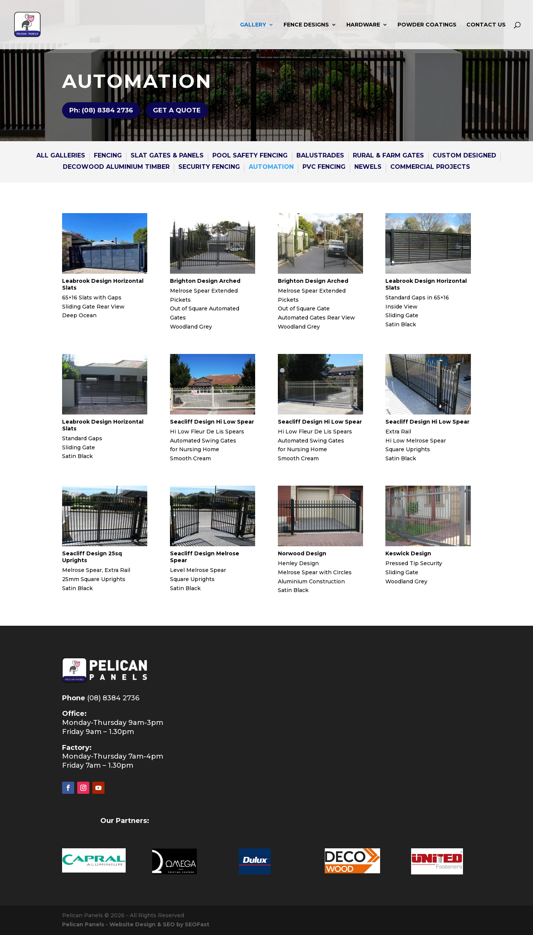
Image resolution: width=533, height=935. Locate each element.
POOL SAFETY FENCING (250, 156)
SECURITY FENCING (209, 167)
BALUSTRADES (320, 156)
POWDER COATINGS (427, 25)
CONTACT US (486, 25)
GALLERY (253, 25)
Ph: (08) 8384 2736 (101, 110)
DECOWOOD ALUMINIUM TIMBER (116, 167)
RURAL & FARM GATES (388, 156)
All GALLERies (60, 156)
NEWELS (368, 167)
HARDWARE (363, 25)
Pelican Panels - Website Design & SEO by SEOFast (135, 924)
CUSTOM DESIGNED (464, 156)
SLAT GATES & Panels (167, 156)
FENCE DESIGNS (306, 25)
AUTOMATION (271, 167)
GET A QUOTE (177, 110)
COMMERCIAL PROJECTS (430, 167)
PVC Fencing (324, 167)
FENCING (108, 156)
